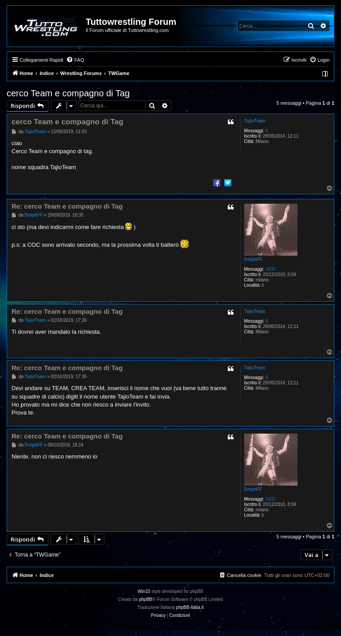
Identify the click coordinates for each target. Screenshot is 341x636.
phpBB (145, 599)
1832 (270, 269)
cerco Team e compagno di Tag (68, 93)
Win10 (144, 591)
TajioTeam (255, 121)
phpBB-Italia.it (190, 607)
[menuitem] (75, 60)
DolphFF (253, 259)
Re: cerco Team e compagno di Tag (67, 206)
